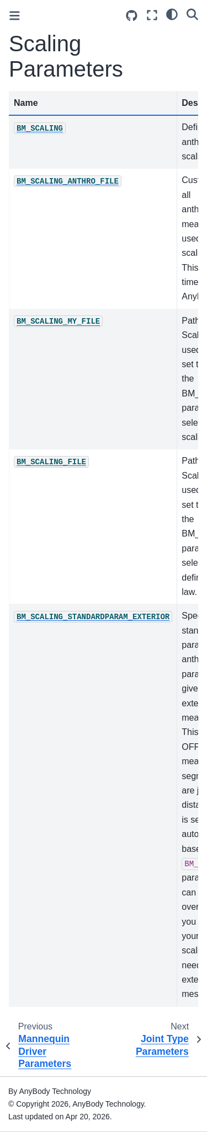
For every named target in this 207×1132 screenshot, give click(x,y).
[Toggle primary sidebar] (14, 16)
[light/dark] (172, 13)
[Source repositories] (131, 16)
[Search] (192, 13)
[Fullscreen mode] (152, 15)
